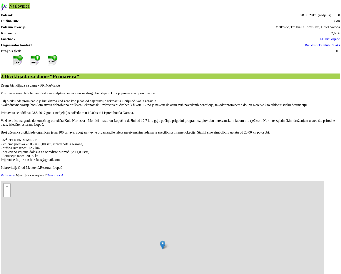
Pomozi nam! (55, 175)
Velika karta (8, 175)
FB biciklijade (330, 39)
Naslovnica (19, 5)
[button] (162, 245)
